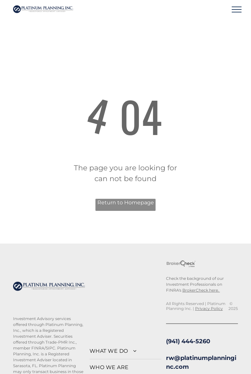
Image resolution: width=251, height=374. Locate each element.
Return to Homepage (125, 202)
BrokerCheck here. (201, 290)
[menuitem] (125, 351)
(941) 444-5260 (188, 341)
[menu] (236, 9)
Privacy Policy (209, 308)
